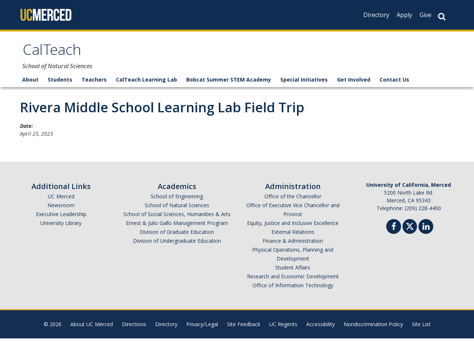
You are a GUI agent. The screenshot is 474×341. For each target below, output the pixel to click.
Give (425, 15)
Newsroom (60, 207)
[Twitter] (409, 228)
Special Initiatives (304, 82)
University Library (60, 225)
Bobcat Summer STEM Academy (228, 82)
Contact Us (394, 82)
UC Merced (61, 198)
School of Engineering (177, 198)
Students (60, 82)
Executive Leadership (61, 216)
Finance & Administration (293, 243)
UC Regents (283, 326)
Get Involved (353, 82)
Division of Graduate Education (177, 234)
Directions (134, 326)
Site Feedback (243, 326)
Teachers (94, 82)
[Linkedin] (425, 230)
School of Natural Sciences (177, 207)
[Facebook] (393, 230)
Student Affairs (292, 270)
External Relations (292, 234)
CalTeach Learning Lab (146, 82)
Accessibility (320, 326)
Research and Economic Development (293, 278)
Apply (404, 15)
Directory (376, 15)
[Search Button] (442, 16)
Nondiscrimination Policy (373, 326)
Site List (421, 326)
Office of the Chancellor (292, 198)
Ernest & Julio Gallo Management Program (177, 225)
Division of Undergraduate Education (177, 243)
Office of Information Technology (293, 287)
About (30, 82)
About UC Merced (91, 326)
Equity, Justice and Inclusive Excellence (292, 225)
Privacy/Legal (202, 326)
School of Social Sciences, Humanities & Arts (177, 216)
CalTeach (54, 53)
